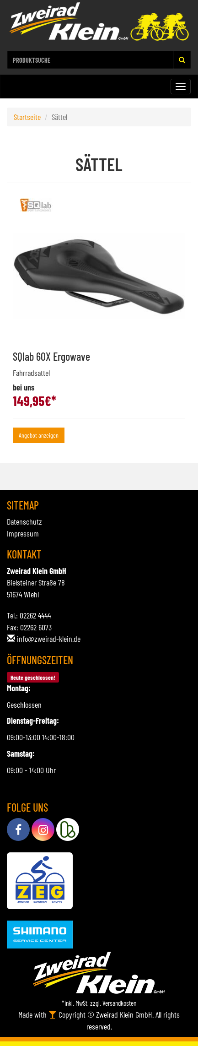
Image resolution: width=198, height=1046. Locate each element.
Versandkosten (119, 1003)
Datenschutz (24, 521)
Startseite (27, 117)
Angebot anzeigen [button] (39, 435)
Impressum (23, 533)
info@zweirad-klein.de (48, 639)
